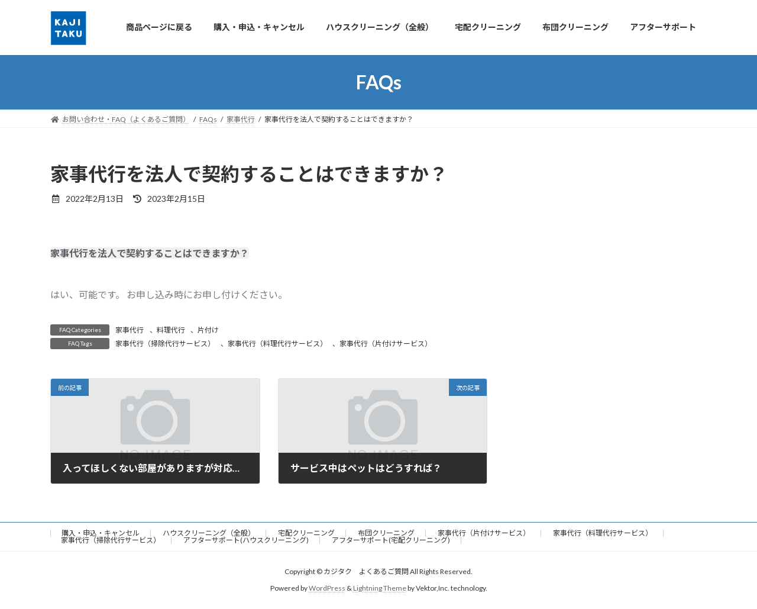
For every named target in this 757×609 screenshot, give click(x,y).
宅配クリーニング (306, 533)
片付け (208, 330)
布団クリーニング (386, 533)
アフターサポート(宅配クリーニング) (391, 540)
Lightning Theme (379, 588)
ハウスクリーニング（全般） (209, 533)
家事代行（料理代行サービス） (277, 343)
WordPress (327, 588)
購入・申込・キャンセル (101, 533)
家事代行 (129, 330)
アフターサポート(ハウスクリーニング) (246, 540)
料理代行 (171, 330)
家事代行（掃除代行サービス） (165, 343)
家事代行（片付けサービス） (385, 343)
